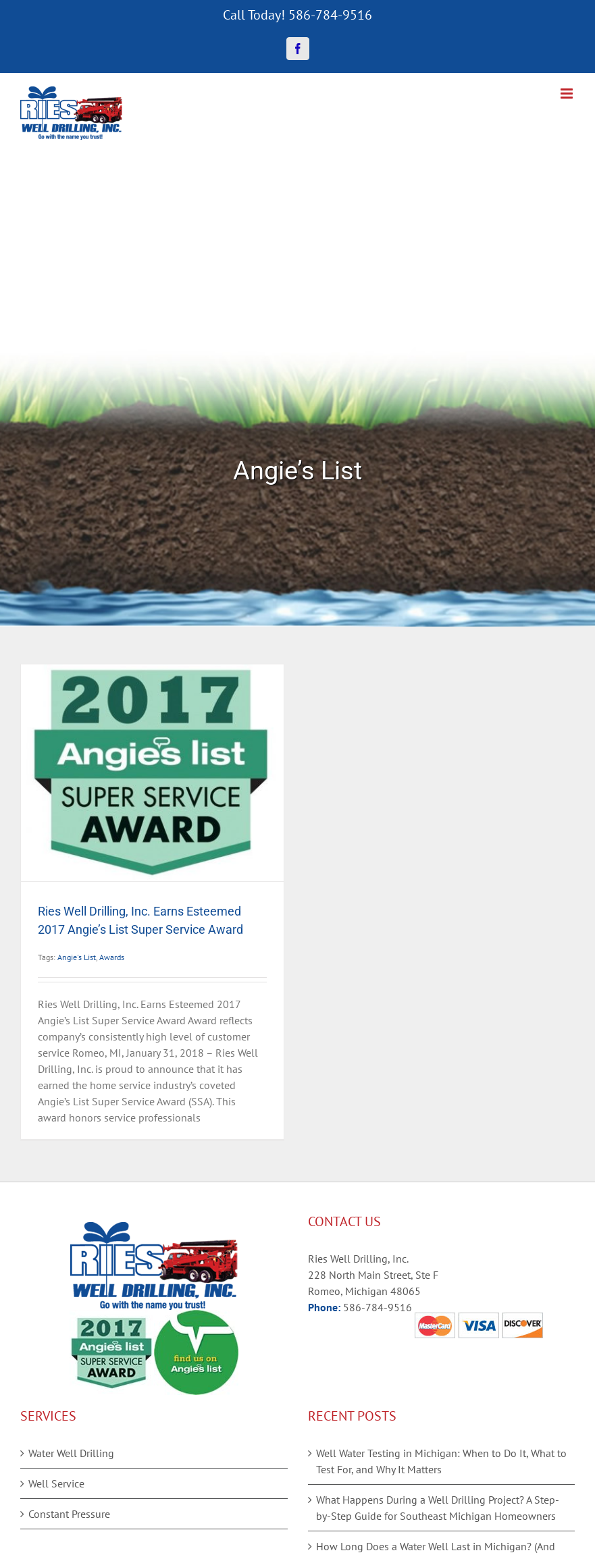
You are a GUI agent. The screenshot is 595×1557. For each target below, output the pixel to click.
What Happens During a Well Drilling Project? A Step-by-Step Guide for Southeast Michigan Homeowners (437, 1508)
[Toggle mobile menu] (568, 93)
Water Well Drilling (71, 1453)
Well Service (56, 1483)
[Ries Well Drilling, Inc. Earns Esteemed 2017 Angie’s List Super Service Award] (152, 772)
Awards (111, 957)
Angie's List (76, 957)
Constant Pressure (69, 1514)
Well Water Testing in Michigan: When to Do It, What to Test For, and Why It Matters (441, 1461)
